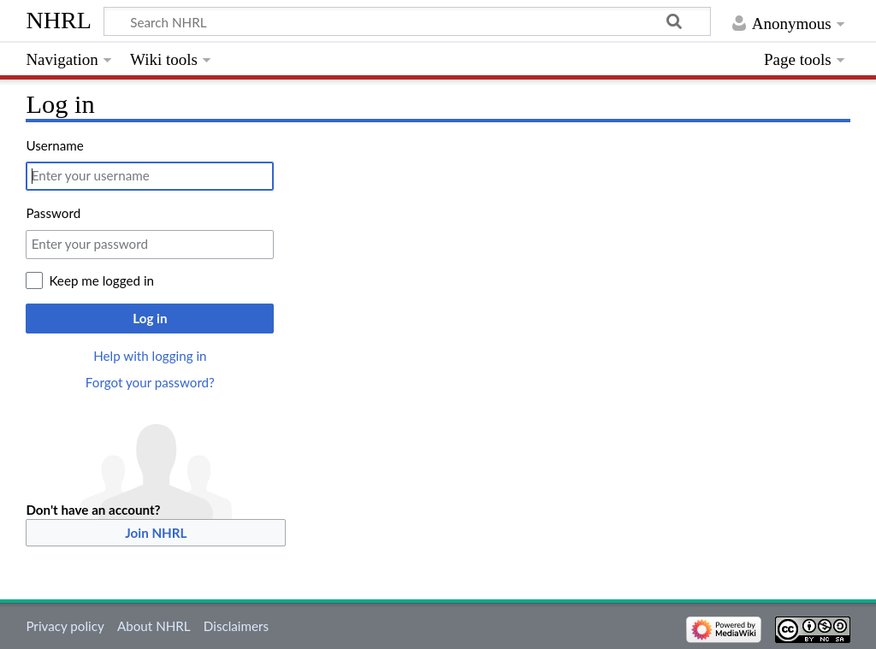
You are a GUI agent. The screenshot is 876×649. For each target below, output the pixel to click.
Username (54, 145)
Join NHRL (155, 532)
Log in (150, 318)
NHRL (59, 20)
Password (53, 213)
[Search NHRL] (407, 21)
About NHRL (154, 626)
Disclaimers (236, 626)
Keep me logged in (101, 280)
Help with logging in (149, 355)
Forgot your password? (150, 382)
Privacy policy (65, 626)
